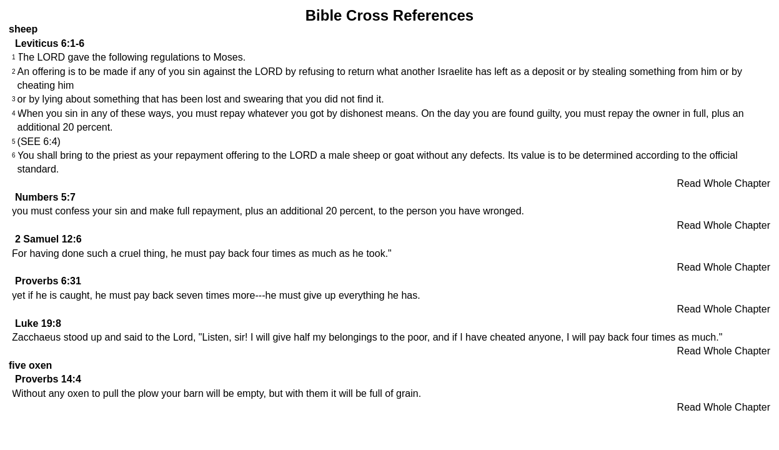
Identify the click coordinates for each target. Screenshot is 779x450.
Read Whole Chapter (723, 183)
